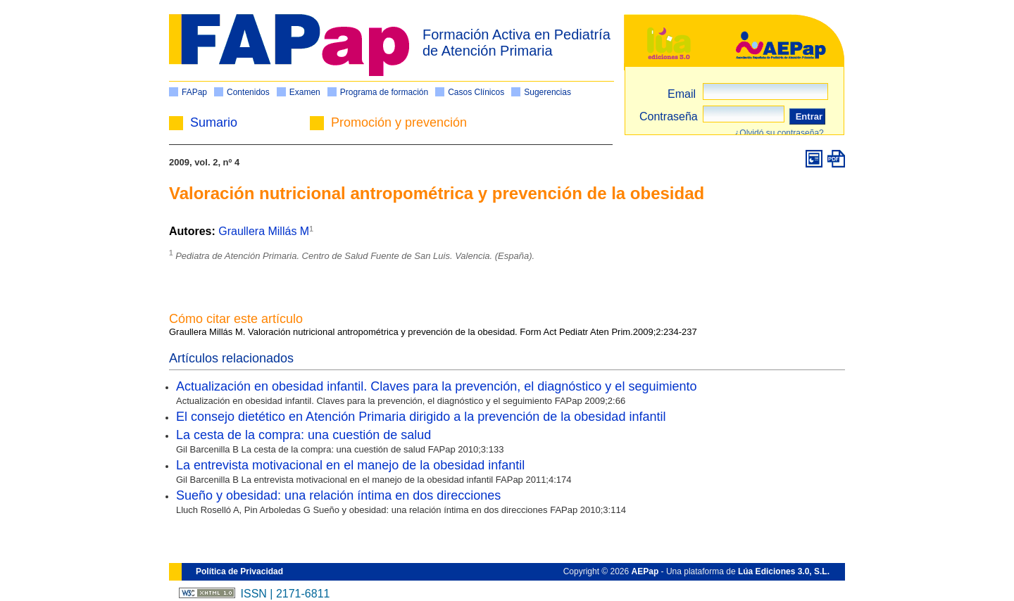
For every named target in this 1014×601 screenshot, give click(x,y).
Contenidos (248, 92)
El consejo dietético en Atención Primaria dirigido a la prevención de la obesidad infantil (420, 417)
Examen (304, 92)
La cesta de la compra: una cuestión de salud (303, 435)
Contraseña (668, 116)
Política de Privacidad (239, 571)
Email (682, 94)
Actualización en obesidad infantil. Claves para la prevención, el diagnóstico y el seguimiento (436, 386)
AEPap (645, 571)
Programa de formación (384, 92)
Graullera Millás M (263, 232)
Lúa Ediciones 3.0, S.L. (784, 571)
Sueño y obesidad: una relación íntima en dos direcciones (338, 495)
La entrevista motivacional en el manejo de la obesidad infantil (350, 465)
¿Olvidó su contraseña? (779, 133)
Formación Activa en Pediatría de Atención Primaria (517, 42)
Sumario (213, 122)
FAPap (194, 92)
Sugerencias (547, 92)
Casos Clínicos (476, 92)
